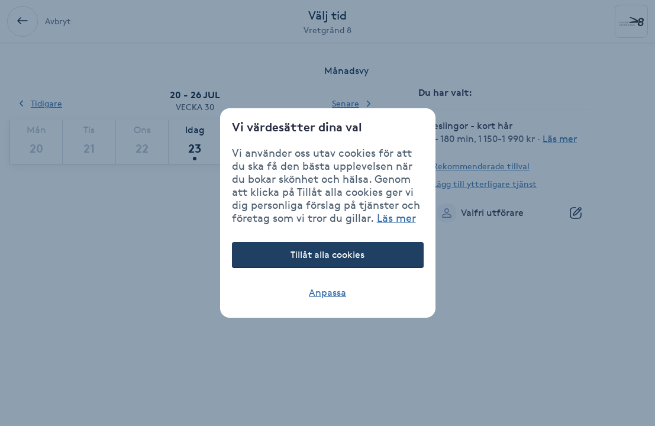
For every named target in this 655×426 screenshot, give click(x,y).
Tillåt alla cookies (327, 254)
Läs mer (396, 217)
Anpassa (327, 292)
